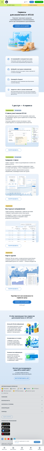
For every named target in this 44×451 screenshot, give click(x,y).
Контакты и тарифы (22, 404)
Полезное (22, 396)
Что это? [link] (17, 442)
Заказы (13, 388)
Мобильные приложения (9, 420)
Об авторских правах (7, 444)
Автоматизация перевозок (10, 386)
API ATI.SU (5, 393)
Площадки (5, 388)
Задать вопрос (7, 416)
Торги (20, 388)
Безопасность (22, 400)
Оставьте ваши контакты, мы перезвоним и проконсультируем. (22, 373)
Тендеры (27, 388)
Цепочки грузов (30, 391)
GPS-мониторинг (6, 391)
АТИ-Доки (35, 388)
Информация (22, 407)
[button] (22, 378)
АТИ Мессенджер (18, 391)
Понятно (37, 441)
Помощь (22, 411)
